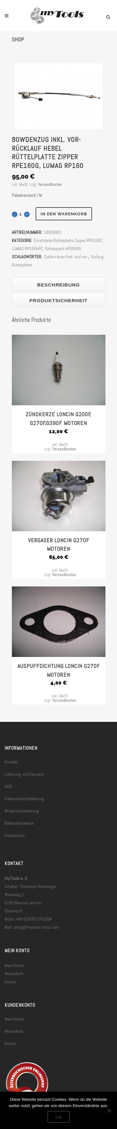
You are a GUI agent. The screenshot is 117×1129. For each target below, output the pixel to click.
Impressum (15, 835)
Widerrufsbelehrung (22, 811)
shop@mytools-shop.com (36, 927)
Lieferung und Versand (24, 774)
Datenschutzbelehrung (24, 798)
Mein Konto (14, 965)
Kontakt (11, 762)
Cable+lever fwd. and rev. (66, 257)
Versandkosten (50, 184)
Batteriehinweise (19, 823)
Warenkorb (14, 973)
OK (58, 1117)
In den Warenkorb (64, 214)
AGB (8, 786)
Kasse (10, 982)
